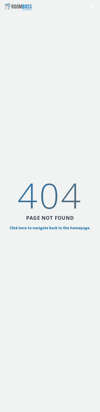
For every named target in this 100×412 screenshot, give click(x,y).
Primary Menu (92, 6)
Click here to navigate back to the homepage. (50, 227)
